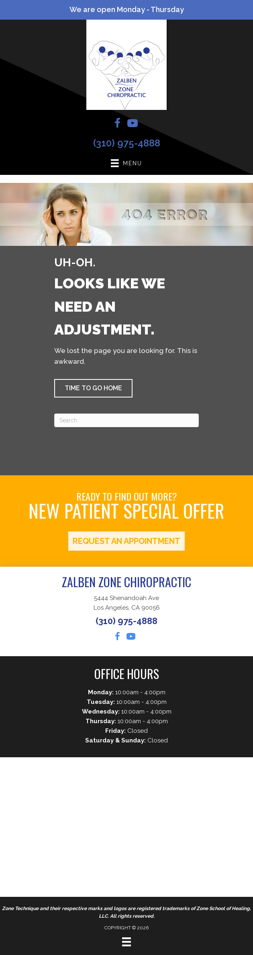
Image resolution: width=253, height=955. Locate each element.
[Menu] (126, 941)
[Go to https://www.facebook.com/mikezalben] (117, 124)
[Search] (126, 420)
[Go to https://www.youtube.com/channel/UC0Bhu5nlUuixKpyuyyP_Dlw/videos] (132, 124)
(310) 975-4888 (126, 143)
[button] (93, 388)
